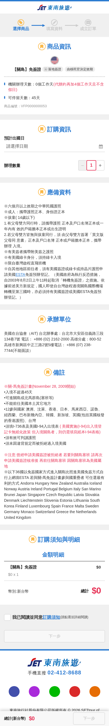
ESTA (20, 274)
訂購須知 (51, 617)
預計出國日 (14, 138)
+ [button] (100, 165)
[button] (54, 146)
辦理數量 (12, 165)
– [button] (82, 165)
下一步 (54, 636)
